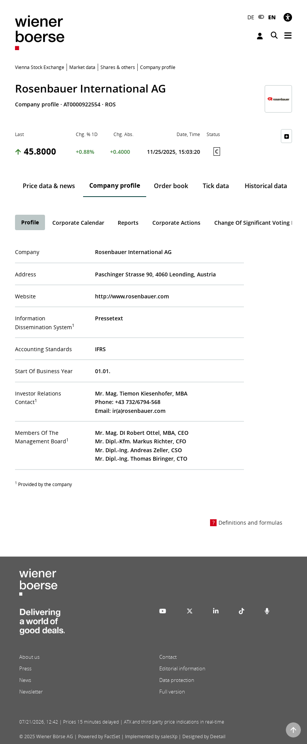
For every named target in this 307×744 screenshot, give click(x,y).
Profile (30, 222)
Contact (168, 656)
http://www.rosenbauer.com (132, 296)
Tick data (216, 186)
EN (272, 17)
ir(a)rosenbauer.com (138, 410)
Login (260, 36)
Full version (172, 691)
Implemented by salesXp (151, 736)
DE (250, 17)
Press (25, 668)
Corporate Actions (176, 222)
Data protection (176, 680)
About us (29, 656)
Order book (171, 186)
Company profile (114, 185)
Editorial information (182, 668)
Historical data (266, 186)
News (25, 680)
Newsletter (31, 691)
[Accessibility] (288, 17)
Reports (128, 222)
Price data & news (49, 186)
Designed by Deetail (203, 736)
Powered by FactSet (99, 736)
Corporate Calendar (78, 222)
